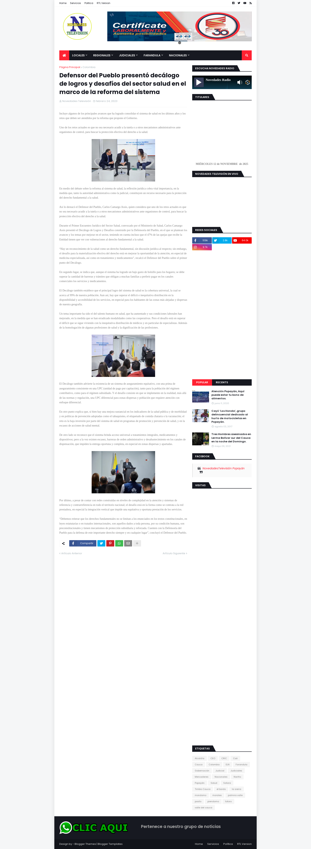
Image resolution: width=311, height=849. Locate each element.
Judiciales (236, 770)
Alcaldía (199, 758)
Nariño (237, 776)
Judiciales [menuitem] (127, 55)
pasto (198, 801)
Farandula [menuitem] (152, 55)
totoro (228, 801)
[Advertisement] (222, 314)
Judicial (219, 770)
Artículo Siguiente (174, 553)
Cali (235, 758)
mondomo (200, 795)
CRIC (224, 758)
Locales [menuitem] (78, 55)
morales (217, 795)
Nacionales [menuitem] (178, 55)
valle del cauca (203, 807)
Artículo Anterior (71, 553)
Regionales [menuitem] (101, 55)
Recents (222, 382)
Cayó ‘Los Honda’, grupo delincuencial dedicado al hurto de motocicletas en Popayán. (229, 416)
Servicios (75, 3)
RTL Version (103, 3)
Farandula (241, 764)
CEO (212, 758)
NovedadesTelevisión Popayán (224, 468)
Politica (88, 3)
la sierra (236, 789)
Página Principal (69, 67)
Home (62, 3)
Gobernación (202, 770)
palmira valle (235, 795)
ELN (227, 764)
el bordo (221, 789)
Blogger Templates (110, 844)
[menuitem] (64, 55)
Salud (214, 783)
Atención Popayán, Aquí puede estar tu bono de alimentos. (227, 395)
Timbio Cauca (202, 789)
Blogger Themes (85, 844)
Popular (202, 382)
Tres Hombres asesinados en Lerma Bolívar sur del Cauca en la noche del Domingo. (231, 437)
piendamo (213, 801)
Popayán (199, 783)
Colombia (89, 67)
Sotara (227, 783)
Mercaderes (201, 776)
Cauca (199, 764)
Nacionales (221, 776)
